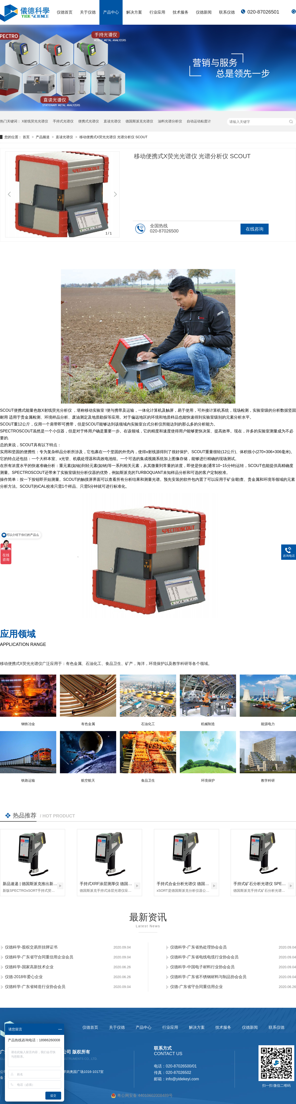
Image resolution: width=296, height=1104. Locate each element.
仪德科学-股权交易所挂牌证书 (31, 947)
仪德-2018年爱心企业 (24, 977)
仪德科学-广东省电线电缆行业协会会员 (204, 957)
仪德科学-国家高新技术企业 (29, 967)
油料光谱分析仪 (170, 121)
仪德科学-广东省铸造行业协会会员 (35, 987)
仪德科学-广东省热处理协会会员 (198, 947)
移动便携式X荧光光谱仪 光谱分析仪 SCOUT (113, 137)
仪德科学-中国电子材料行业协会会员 (202, 967)
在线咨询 (254, 229)
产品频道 (43, 137)
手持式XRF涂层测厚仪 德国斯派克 (110, 884)
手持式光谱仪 (63, 121)
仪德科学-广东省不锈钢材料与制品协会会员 (208, 977)
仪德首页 (65, 12)
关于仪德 (88, 12)
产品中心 (111, 12)
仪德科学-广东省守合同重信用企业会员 (39, 957)
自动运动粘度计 (199, 121)
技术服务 (180, 12)
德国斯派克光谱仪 (139, 121)
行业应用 (157, 12)
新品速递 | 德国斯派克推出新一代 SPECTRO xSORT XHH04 (56, 884)
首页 (27, 137)
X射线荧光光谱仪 (35, 121)
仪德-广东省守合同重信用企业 (196, 987)
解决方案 (134, 12)
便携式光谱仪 (88, 121)
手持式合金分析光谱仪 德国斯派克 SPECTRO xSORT (204, 884)
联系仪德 (227, 12)
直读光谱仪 (112, 121)
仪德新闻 (204, 12)
